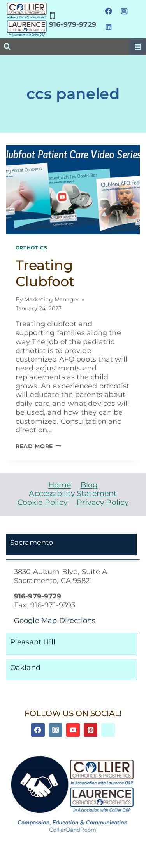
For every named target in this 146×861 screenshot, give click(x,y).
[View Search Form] (7, 47)
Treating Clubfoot (45, 273)
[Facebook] (108, 11)
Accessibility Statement (73, 493)
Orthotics (31, 247)
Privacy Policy (102, 502)
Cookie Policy (42, 502)
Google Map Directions (55, 620)
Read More (38, 446)
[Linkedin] (108, 27)
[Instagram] (124, 11)
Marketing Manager (51, 299)
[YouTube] (73, 730)
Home (59, 484)
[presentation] (73, 189)
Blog (89, 484)
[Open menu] (137, 46)
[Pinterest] (90, 730)
